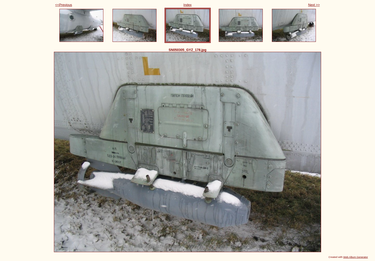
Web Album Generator (355, 257)
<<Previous (63, 5)
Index (187, 5)
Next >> (314, 5)
